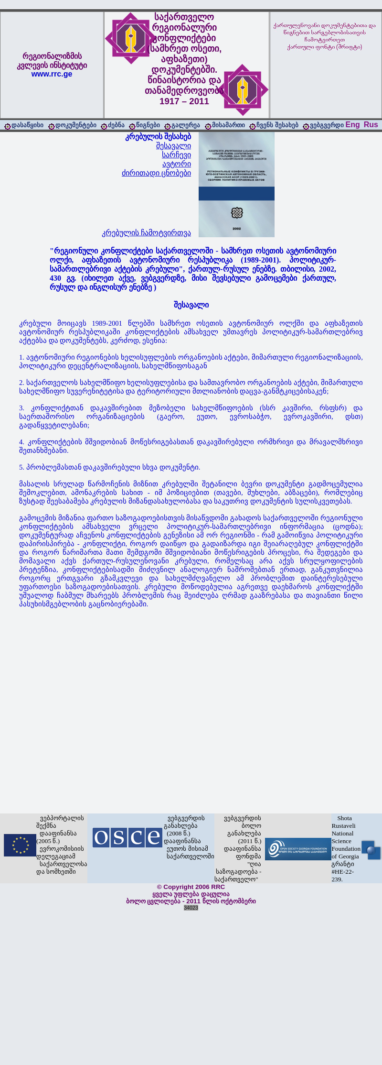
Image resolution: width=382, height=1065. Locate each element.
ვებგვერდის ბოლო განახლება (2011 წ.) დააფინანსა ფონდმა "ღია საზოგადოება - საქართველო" (237, 848)
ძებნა (116, 125)
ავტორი (176, 164)
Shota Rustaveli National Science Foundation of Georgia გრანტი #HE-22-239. (346, 848)
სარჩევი (176, 155)
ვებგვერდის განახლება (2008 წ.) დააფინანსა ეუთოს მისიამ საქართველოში (189, 837)
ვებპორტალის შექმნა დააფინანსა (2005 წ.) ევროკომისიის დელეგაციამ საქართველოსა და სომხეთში (61, 844)
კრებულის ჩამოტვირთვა (146, 233)
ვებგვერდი (327, 125)
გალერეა (185, 125)
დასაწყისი (27, 125)
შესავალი (173, 146)
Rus (371, 125)
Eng (353, 125)
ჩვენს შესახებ (277, 125)
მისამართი (228, 125)
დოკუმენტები (75, 125)
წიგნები (148, 125)
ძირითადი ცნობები (156, 173)
